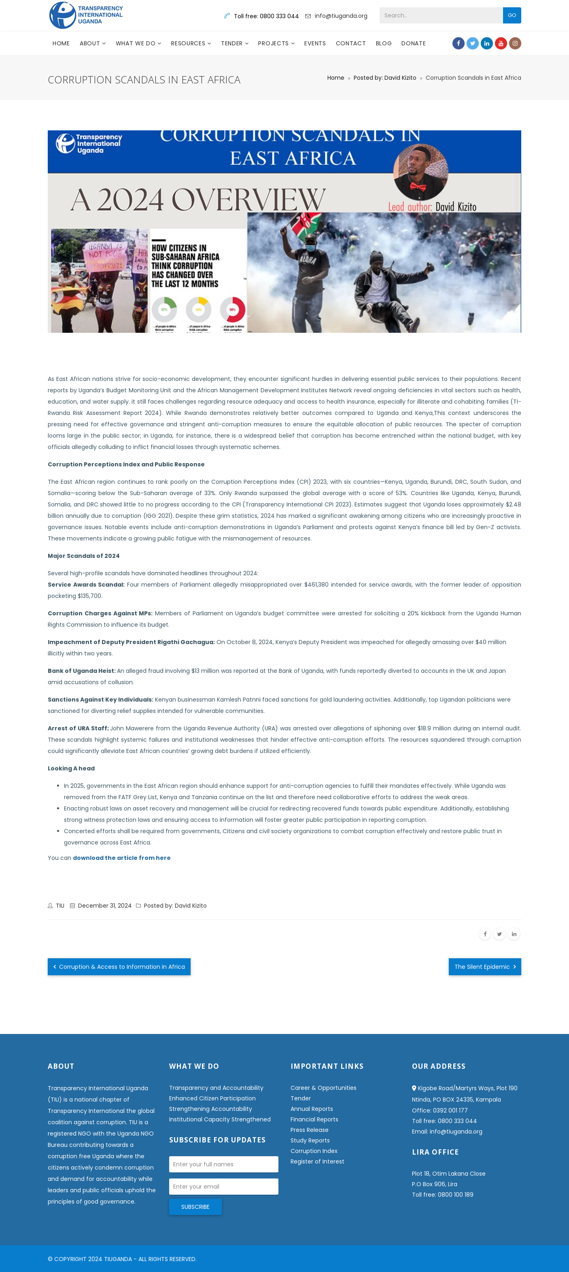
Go (512, 15)
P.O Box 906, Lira (434, 1184)
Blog (384, 43)
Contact (351, 43)
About (91, 43)
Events (315, 43)
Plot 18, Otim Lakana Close (449, 1174)
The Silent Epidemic (485, 967)
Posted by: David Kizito (385, 78)
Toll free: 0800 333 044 (444, 1121)
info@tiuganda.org (341, 16)
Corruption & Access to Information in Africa (119, 967)
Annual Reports (312, 1109)
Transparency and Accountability (216, 1088)
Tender (233, 43)
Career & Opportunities (324, 1088)
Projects (274, 43)
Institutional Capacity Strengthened (220, 1119)
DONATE (413, 43)
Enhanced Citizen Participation (212, 1098)
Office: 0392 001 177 (440, 1110)
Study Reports (310, 1140)
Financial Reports (314, 1119)
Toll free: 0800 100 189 (442, 1195)
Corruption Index (314, 1151)
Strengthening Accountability (210, 1109)
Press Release (310, 1130)
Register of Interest (317, 1161)
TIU (60, 906)
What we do (137, 43)
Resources (189, 43)
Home (61, 43)
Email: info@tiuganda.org (447, 1131)
